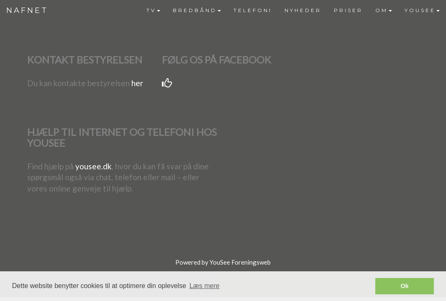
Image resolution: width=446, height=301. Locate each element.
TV (153, 10)
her (137, 83)
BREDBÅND (197, 10)
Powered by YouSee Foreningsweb (223, 262)
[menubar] (293, 10)
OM (383, 10)
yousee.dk (93, 166)
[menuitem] (153, 10)
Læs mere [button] (205, 285)
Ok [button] (405, 286)
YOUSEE (422, 10)
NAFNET (27, 10)
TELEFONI (252, 10)
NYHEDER (303, 10)
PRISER (348, 10)
